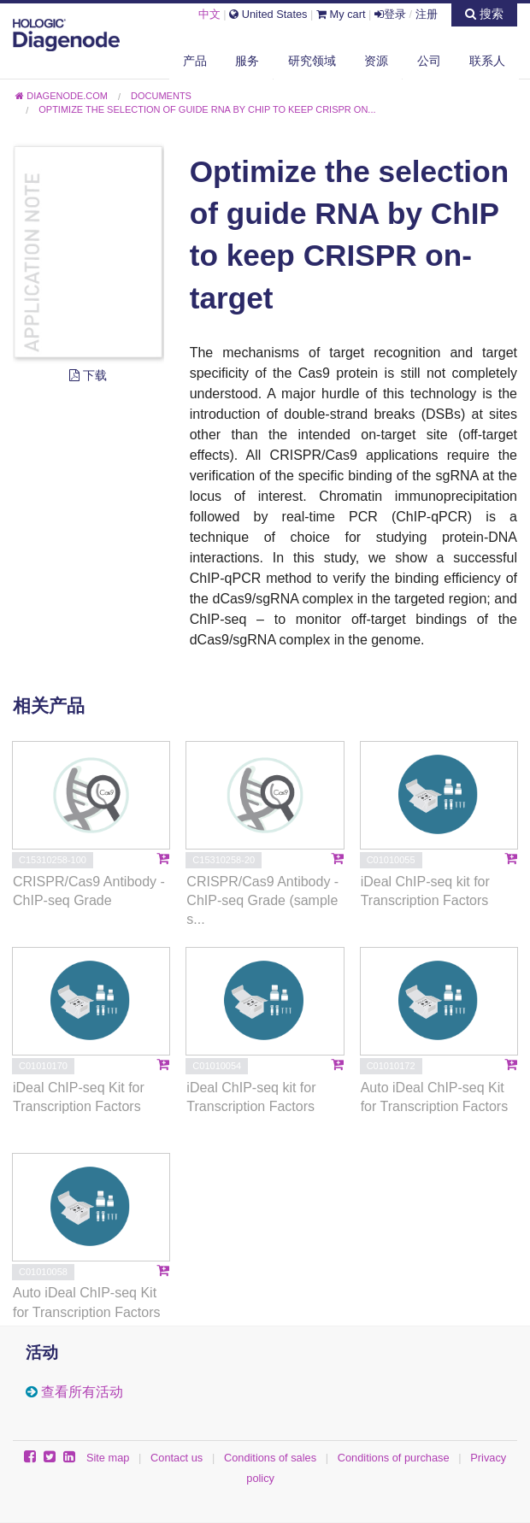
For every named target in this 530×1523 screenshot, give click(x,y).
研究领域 (312, 61)
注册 (426, 14)
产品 (195, 61)
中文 (209, 14)
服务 (247, 61)
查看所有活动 (82, 1392)
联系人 (487, 61)
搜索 (484, 14)
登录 (390, 14)
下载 (88, 375)
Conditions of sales (270, 1457)
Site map (108, 1457)
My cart (341, 14)
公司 (429, 61)
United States (268, 14)
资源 (376, 61)
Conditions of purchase (394, 1457)
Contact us (176, 1457)
